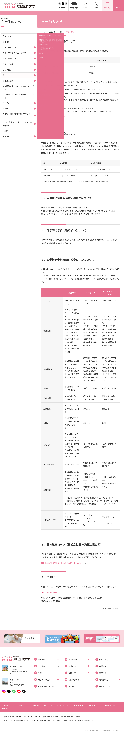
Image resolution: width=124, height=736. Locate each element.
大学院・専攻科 (44, 679)
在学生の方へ (53, 32)
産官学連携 (73, 659)
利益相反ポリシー (95, 705)
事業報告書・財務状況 (21, 720)
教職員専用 (6, 708)
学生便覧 (6, 41)
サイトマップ (24, 705)
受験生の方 (103, 659)
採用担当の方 (104, 686)
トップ (43, 32)
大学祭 (5, 130)
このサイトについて (9, 705)
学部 (40, 673)
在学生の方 (103, 666)
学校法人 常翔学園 (15, 717)
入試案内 (41, 666)
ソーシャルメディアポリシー (60, 705)
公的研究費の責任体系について (86, 720)
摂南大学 (37, 717)
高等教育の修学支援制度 (55, 117)
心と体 (5, 108)
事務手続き (7, 69)
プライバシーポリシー (39, 705)
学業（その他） (9, 64)
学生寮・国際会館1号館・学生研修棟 (16, 115)
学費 (61, 32)
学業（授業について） (12, 47)
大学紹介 (41, 659)
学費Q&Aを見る (51, 592)
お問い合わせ (74, 679)
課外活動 (6, 103)
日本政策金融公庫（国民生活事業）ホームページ (64, 563)
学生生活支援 (8, 80)
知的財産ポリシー (80, 705)
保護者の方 (103, 679)
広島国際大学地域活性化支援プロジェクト (16, 96)
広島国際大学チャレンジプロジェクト (16, 88)
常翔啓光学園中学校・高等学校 (70, 717)
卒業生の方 (103, 673)
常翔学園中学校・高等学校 (51, 717)
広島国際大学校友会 (68, 720)
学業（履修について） (12, 58)
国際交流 (72, 673)
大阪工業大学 (28, 717)
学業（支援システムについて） (15, 53)
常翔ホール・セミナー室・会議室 (40, 720)
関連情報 (6, 136)
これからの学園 (7, 720)
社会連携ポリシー (111, 705)
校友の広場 (56, 720)
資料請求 (72, 686)
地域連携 (72, 666)
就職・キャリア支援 (46, 686)
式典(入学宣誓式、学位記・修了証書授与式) (17, 124)
